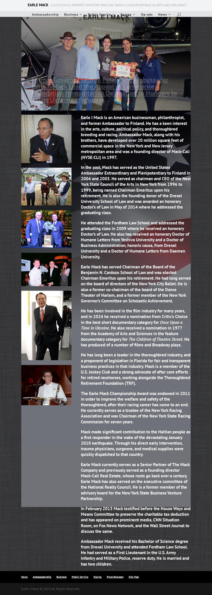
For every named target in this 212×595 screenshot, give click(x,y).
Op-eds (147, 14)
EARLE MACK (38, 5)
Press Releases (115, 577)
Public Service (99, 14)
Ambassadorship (45, 14)
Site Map (134, 577)
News (162, 14)
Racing (126, 14)
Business (71, 14)
